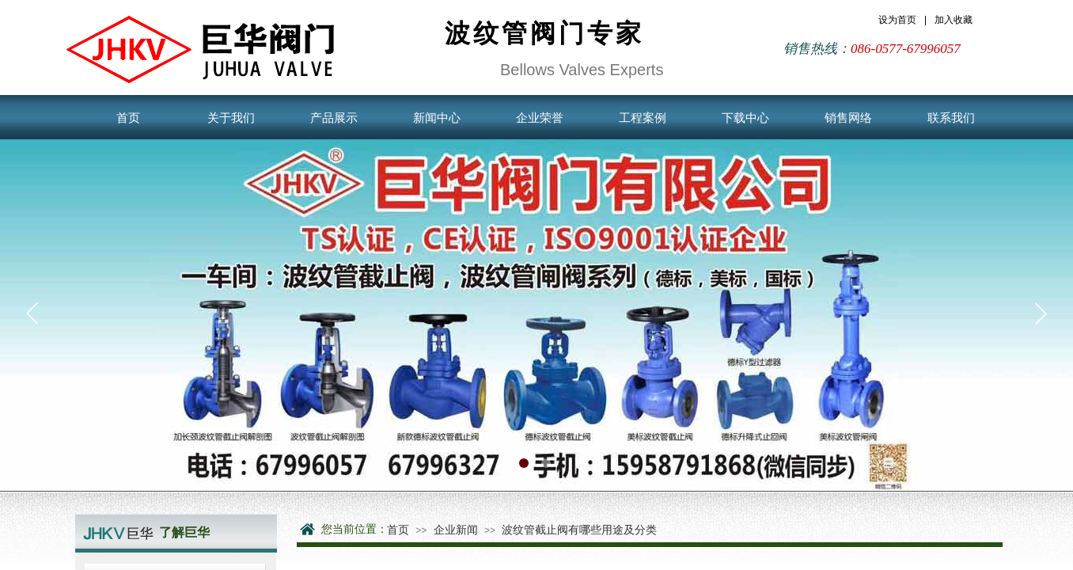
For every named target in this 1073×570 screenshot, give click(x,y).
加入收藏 (954, 19)
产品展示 (334, 117)
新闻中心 (437, 117)
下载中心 (745, 117)
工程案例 (642, 117)
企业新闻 (456, 529)
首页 (128, 117)
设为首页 (897, 19)
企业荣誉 (539, 117)
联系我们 (951, 117)
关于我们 (231, 117)
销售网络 (848, 117)
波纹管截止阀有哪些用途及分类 (579, 529)
